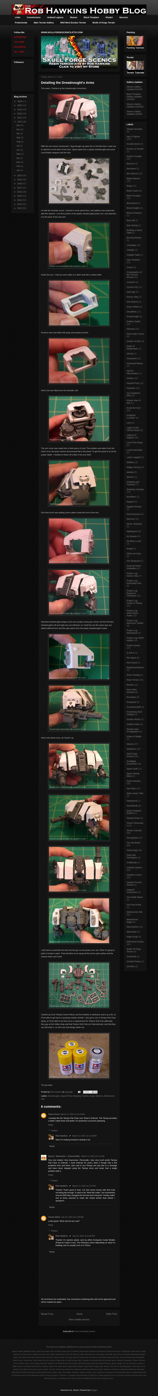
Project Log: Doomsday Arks (134, 581)
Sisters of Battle (134, 736)
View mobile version (79, 1319)
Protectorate (21, 22)
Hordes (130, 378)
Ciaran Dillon (54, 1217)
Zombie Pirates (134, 961)
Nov (19, 129)
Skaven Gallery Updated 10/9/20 (134, 112)
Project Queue (133, 645)
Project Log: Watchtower (132, 631)
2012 (20, 208)
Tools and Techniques (132, 856)
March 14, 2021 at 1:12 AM (92, 1156)
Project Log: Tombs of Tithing (134, 601)
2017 (20, 188)
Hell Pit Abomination (132, 372)
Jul (18, 146)
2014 (20, 200)
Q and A (130, 653)
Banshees (131, 168)
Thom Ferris (53, 1114)
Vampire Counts (134, 875)
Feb (19, 166)
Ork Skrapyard (133, 561)
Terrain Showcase (135, 823)
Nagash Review (134, 506)
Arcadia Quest (133, 144)
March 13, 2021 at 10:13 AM (72, 1114)
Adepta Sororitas (134, 129)
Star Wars (131, 788)
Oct (18, 133)
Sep (19, 137)
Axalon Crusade (134, 156)
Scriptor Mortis (133, 719)
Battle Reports (133, 178)
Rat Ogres (131, 657)
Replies (54, 1130)
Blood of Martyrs (134, 213)
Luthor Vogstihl (134, 457)
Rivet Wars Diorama (132, 690)
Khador (109, 17)
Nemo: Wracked (134, 524)
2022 (20, 117)
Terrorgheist (132, 838)
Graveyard (131, 358)
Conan (130, 267)
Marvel (130, 477)
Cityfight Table (133, 255)
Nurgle (130, 548)
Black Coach (132, 191)
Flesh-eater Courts (135, 334)
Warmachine (132, 927)
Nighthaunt (132, 531)
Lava (129, 423)
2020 (20, 175)
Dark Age (131, 292)
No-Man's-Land (134, 541)
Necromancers (133, 514)
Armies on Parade (135, 149)
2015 (20, 196)
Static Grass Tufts (135, 793)
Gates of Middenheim (132, 347)
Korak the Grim (134, 408)
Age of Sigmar (133, 136)
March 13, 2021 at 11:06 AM (84, 1136)
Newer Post (47, 1314)
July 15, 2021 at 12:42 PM (83, 1236)
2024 (20, 109)
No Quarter (132, 536)
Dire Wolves (132, 302)
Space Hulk (132, 769)
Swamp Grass (133, 818)
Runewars (131, 697)
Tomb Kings (132, 850)
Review (130, 685)
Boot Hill (130, 220)
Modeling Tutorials (81, 1096)
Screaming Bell (134, 707)
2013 (20, 204)
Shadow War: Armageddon (133, 730)
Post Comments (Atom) (85, 1331)
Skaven (73, 17)
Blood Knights (133, 208)
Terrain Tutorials (134, 830)
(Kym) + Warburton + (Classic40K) (64, 1156)
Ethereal (130, 329)
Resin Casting (133, 675)
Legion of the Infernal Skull (133, 428)
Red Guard (132, 662)
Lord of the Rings (135, 442)
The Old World (133, 843)
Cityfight (130, 250)
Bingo (129, 186)
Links (17, 17)
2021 (20, 121)
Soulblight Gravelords (132, 762)
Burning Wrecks (134, 237)
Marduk (130, 472)
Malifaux (130, 462)
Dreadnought (53, 1096)
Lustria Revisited (134, 450)
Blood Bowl (132, 203)
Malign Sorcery (134, 467)
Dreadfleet (131, 311)
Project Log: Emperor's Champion (132, 593)
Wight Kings (132, 937)
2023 (20, 113)
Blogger (93, 1390)
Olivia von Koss (134, 553)
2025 (20, 105)
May (19, 154)
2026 (20, 101)
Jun (18, 150)
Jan (18, 170)
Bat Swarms (132, 173)
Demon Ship (132, 297)
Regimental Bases (135, 667)
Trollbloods (132, 862)
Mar (19, 162)
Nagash (130, 501)
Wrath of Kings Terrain (103, 22)
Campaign (131, 245)
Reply (50, 1125)
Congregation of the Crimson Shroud (134, 274)
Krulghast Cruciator (131, 416)
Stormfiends (132, 806)
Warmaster (132, 932)
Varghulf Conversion (132, 891)
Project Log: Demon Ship (132, 574)
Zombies (131, 966)
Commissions (34, 17)
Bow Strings (132, 225)
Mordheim (131, 497)
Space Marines (96, 1096)
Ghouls (130, 353)
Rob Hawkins (62, 1136)
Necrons (123, 17)
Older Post (111, 1314)
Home (79, 1314)
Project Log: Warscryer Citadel (135, 621)
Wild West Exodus (135, 941)
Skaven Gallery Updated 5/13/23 (134, 88)
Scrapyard (131, 702)
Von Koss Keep (134, 904)
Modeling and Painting (133, 483)
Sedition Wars (133, 724)
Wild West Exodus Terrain (73, 22)
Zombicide (131, 956)
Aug (19, 141)
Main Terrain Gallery (44, 22)
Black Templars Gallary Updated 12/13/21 (134, 96)
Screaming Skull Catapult (134, 713)
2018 (20, 183)
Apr (18, 158)
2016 (20, 192)
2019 (20, 179)
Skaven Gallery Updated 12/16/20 (135, 105)
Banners (130, 163)
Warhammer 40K (134, 912)
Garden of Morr (134, 341)
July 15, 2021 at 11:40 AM (72, 1217)
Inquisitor (131, 388)
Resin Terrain (133, 680)
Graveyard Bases (135, 363)
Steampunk (132, 801)
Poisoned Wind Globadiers (134, 567)
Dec (19, 125)
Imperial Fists (66, 1096)
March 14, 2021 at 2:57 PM (84, 1186)
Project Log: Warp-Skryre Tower (132, 613)
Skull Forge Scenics (132, 755)
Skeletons (131, 749)
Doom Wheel (133, 307)
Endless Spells (133, 321)
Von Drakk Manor (135, 897)
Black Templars (91, 17)
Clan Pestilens (133, 260)
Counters (131, 282)
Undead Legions (55, 17)
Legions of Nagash (131, 436)
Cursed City (132, 287)
